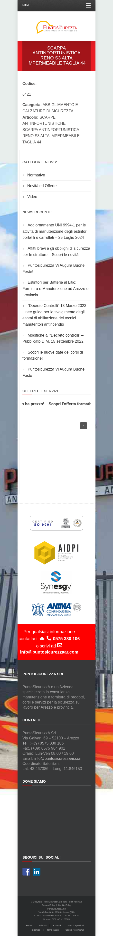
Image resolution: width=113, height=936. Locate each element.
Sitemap (36, 930)
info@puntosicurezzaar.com (58, 758)
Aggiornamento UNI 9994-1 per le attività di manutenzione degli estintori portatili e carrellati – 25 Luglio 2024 (54, 231)
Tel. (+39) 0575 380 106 (43, 743)
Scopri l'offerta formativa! (73, 404)
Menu (56, 5)
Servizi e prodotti (75, 925)
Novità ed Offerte (42, 186)
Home (29, 925)
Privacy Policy (48, 905)
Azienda (42, 925)
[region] (56, 451)
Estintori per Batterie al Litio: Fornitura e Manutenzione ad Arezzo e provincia (55, 288)
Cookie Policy (64, 905)
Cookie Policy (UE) (75, 930)
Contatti (57, 925)
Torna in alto (53, 930)
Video (32, 197)
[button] (83, 425)
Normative (36, 175)
